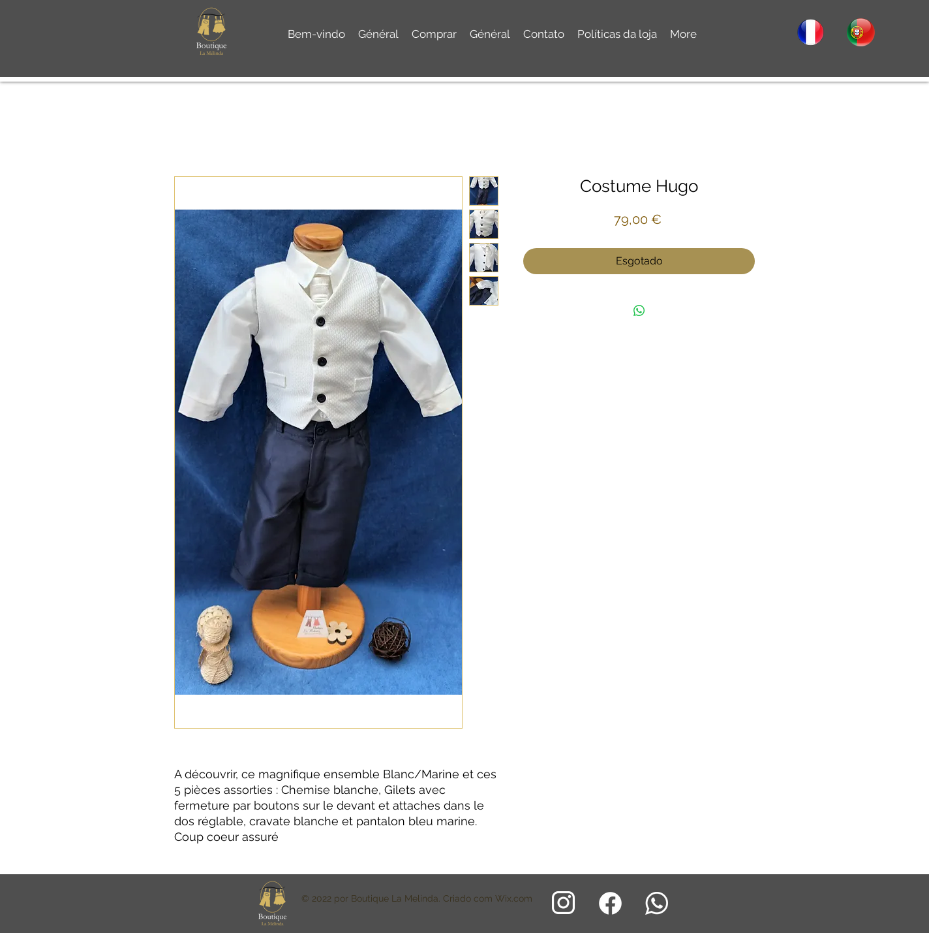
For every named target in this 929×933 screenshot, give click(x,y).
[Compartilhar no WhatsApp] (639, 311)
